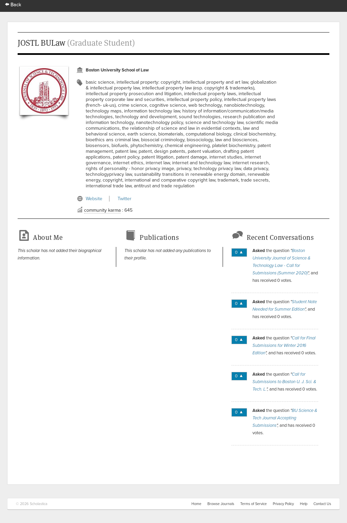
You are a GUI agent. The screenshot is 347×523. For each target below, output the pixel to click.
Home (196, 504)
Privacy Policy (283, 504)
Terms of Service (253, 504)
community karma (102, 210)
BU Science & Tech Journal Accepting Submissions (284, 418)
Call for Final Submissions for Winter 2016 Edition (283, 345)
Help (303, 504)
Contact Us (322, 504)
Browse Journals (220, 504)
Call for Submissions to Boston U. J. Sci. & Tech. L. (284, 382)
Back (13, 4)
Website (94, 199)
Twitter (124, 199)
